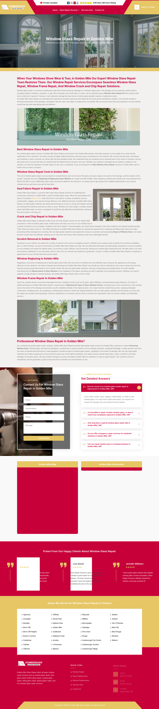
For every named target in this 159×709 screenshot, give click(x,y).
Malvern (56, 649)
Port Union (86, 632)
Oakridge (85, 627)
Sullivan (115, 619)
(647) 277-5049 (148, 7)
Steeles (114, 615)
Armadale (27, 619)
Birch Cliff (27, 627)
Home (55, 10)
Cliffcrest (26, 649)
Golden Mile (28, 69)
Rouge (84, 636)
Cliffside (56, 615)
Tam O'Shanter (117, 623)
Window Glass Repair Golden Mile (48, 69)
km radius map (47, 499)
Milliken (85, 619)
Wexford (115, 636)
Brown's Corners (29, 636)
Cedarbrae (27, 640)
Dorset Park (57, 619)
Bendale (26, 623)
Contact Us (99, 10)
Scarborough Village (90, 649)
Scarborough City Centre (91, 640)
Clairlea (26, 644)
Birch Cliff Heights (30, 632)
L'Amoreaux (57, 644)
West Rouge (116, 632)
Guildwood (57, 632)
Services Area (87, 10)
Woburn (115, 640)
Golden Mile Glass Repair (80, 705)
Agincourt (27, 615)
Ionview (56, 640)
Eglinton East (58, 623)
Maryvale (85, 615)
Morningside (87, 623)
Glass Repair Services (69, 10)
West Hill (115, 627)
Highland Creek (58, 636)
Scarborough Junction (90, 644)
